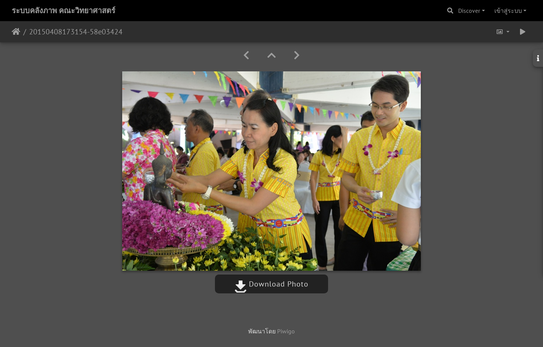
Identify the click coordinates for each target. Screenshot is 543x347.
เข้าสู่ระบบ (508, 10)
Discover (469, 10)
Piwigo (286, 331)
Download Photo (271, 284)
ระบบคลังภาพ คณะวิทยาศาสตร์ (63, 10)
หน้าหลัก (16, 31)
